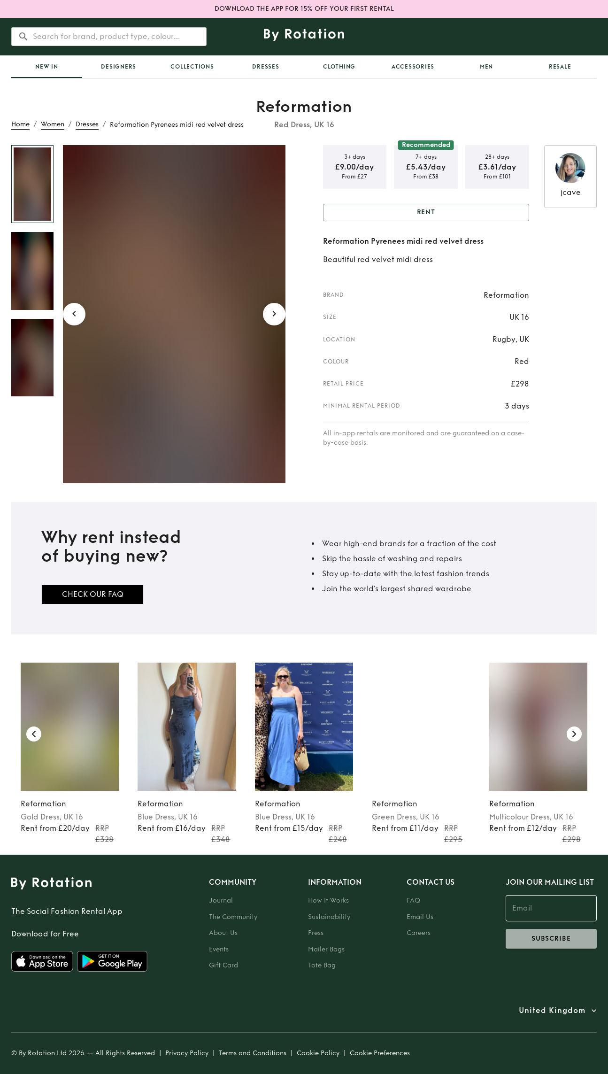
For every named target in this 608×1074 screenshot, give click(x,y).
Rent (426, 212)
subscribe (551, 939)
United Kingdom (552, 1010)
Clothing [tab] (339, 66)
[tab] (46, 66)
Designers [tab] (118, 66)
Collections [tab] (192, 66)
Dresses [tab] (265, 66)
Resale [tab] (560, 66)
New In (46, 66)
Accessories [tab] (413, 66)
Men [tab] (486, 66)
